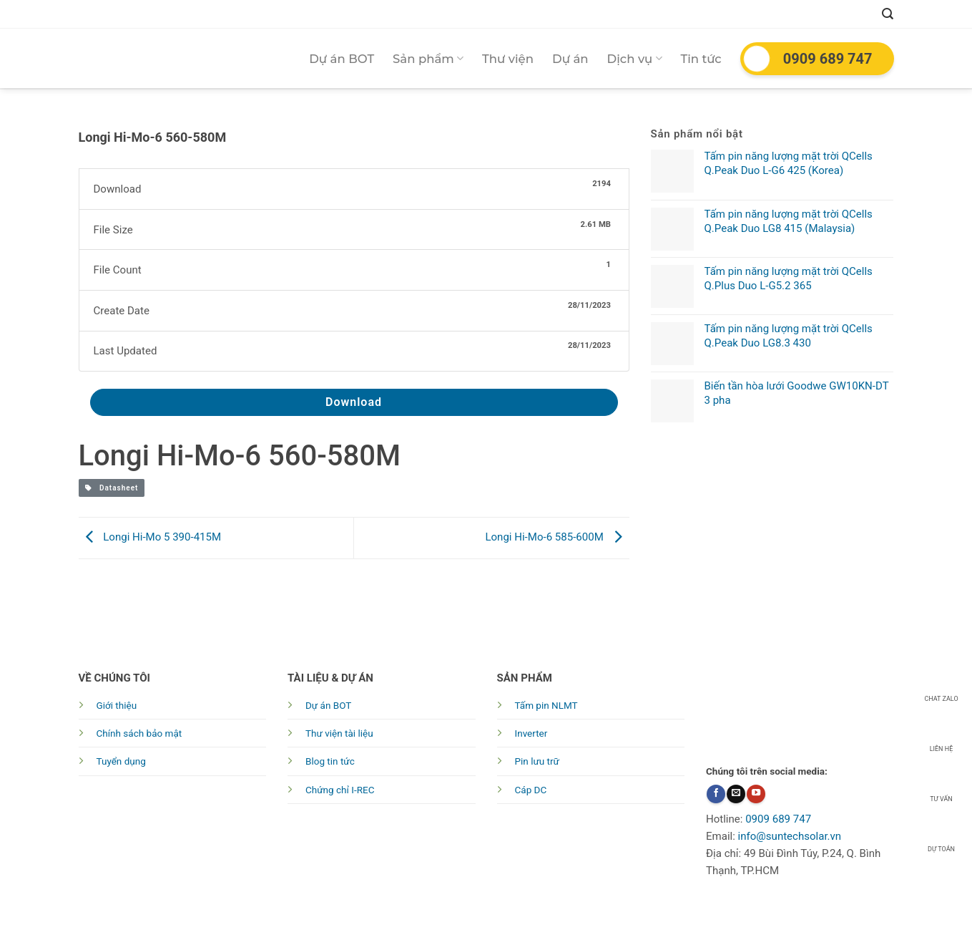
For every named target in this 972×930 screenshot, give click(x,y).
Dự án (570, 59)
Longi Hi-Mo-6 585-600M (557, 537)
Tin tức (701, 59)
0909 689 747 (828, 58)
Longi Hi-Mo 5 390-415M (150, 537)
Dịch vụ (634, 59)
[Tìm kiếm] (887, 14)
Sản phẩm (428, 59)
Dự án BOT (341, 59)
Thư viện (508, 59)
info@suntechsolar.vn (790, 836)
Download (353, 402)
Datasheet (112, 488)
